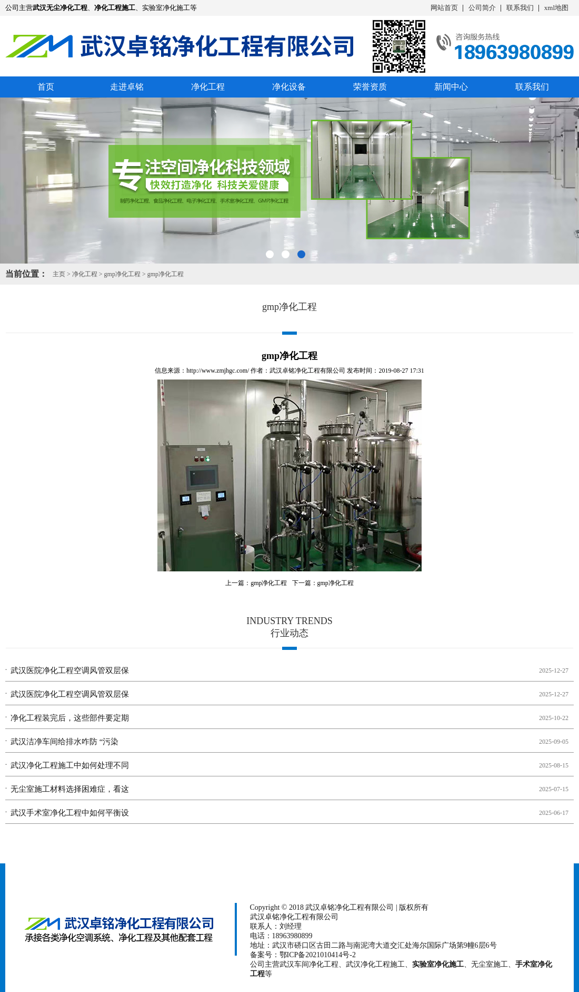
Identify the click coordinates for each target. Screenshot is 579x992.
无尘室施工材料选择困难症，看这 (70, 789)
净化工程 (208, 86)
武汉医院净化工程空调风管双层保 (70, 670)
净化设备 (289, 86)
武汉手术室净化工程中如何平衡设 (70, 813)
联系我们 (520, 8)
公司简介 (482, 8)
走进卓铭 (127, 86)
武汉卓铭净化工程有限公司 (307, 370)
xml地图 (556, 8)
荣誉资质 (370, 86)
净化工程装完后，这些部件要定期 (70, 718)
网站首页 (444, 8)
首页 (45, 86)
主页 (59, 274)
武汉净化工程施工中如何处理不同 (70, 765)
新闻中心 (451, 86)
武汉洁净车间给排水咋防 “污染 (64, 741)
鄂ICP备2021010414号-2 (317, 955)
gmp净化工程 (122, 274)
